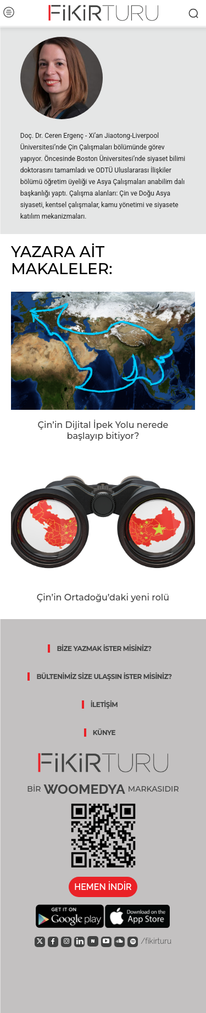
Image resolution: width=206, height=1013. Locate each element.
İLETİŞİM (104, 704)
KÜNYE (104, 732)
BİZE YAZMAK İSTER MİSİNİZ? (104, 648)
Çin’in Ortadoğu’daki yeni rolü (103, 597)
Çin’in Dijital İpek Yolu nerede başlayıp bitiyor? (103, 431)
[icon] (40, 941)
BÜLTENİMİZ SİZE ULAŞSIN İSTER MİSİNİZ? (103, 676)
